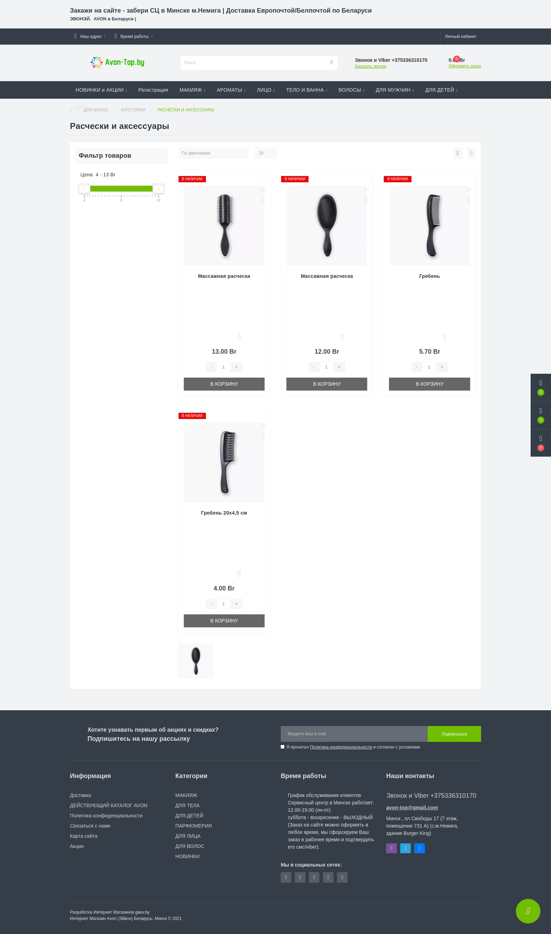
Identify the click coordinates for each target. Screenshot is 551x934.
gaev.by (142, 912)
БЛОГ (84, 107)
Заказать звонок (370, 66)
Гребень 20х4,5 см (224, 513)
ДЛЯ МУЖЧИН (395, 90)
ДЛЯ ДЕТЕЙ (441, 90)
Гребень (429, 276)
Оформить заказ (465, 66)
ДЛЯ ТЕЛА (187, 805)
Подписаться (454, 734)
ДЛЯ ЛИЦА (188, 836)
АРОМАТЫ (231, 90)
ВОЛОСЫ (352, 90)
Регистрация (153, 90)
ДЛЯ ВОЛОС (189, 846)
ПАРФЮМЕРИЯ (193, 826)
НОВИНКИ (187, 856)
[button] (90, 36)
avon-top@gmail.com (412, 807)
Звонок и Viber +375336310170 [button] (431, 795)
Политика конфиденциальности (341, 747)
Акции (77, 846)
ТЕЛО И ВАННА (306, 90)
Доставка (80, 795)
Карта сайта (83, 836)
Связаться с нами (90, 826)
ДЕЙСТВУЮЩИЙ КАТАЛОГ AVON (108, 805)
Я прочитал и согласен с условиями (353, 747)
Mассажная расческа (224, 276)
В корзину (224, 384)
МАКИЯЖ (193, 90)
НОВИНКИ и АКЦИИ (101, 90)
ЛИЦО (266, 90)
